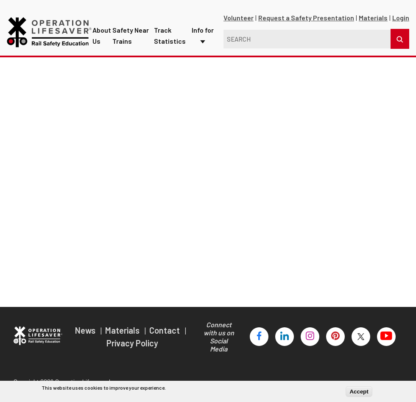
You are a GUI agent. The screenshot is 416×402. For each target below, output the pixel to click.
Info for (203, 26)
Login (400, 23)
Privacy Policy (132, 348)
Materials (373, 23)
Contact (165, 335)
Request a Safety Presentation (306, 23)
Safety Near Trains (131, 32)
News (86, 335)
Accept (358, 391)
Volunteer (238, 23)
